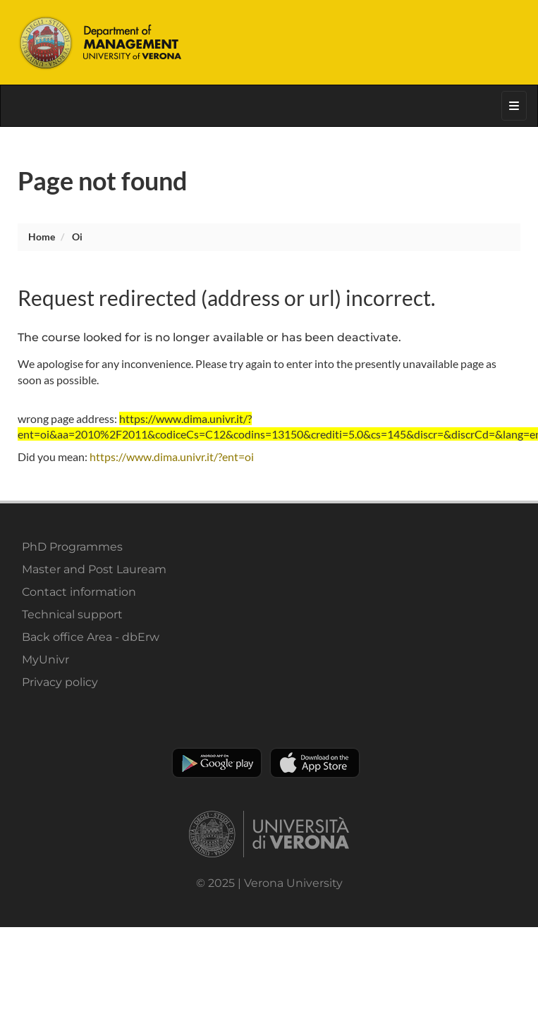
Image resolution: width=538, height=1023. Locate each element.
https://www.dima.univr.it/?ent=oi (172, 456)
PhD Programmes (72, 546)
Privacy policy (60, 682)
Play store (217, 763)
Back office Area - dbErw (90, 637)
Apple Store (315, 763)
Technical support (72, 614)
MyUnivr (45, 659)
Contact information (79, 592)
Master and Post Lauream (94, 569)
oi (77, 237)
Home (41, 237)
